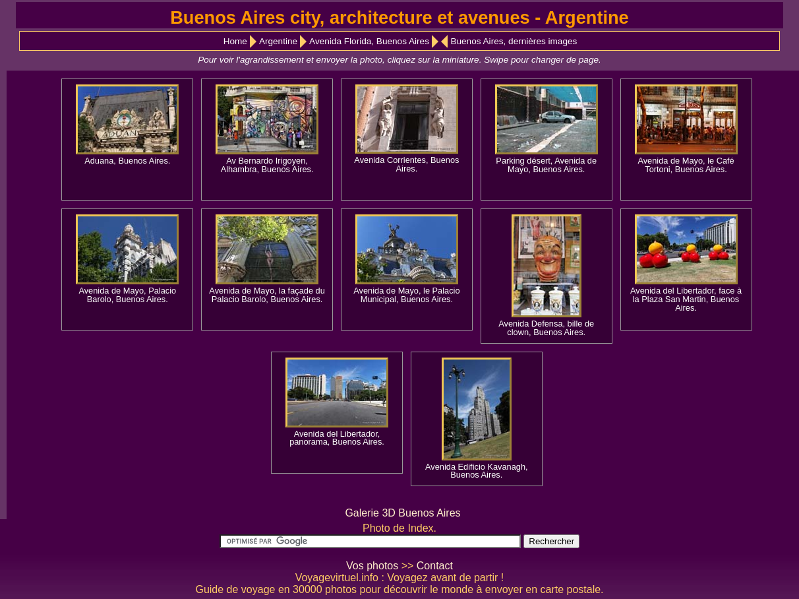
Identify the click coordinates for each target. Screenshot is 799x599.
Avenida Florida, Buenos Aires (369, 41)
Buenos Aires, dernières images (513, 41)
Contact (435, 565)
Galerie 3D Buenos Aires (402, 513)
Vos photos (372, 565)
